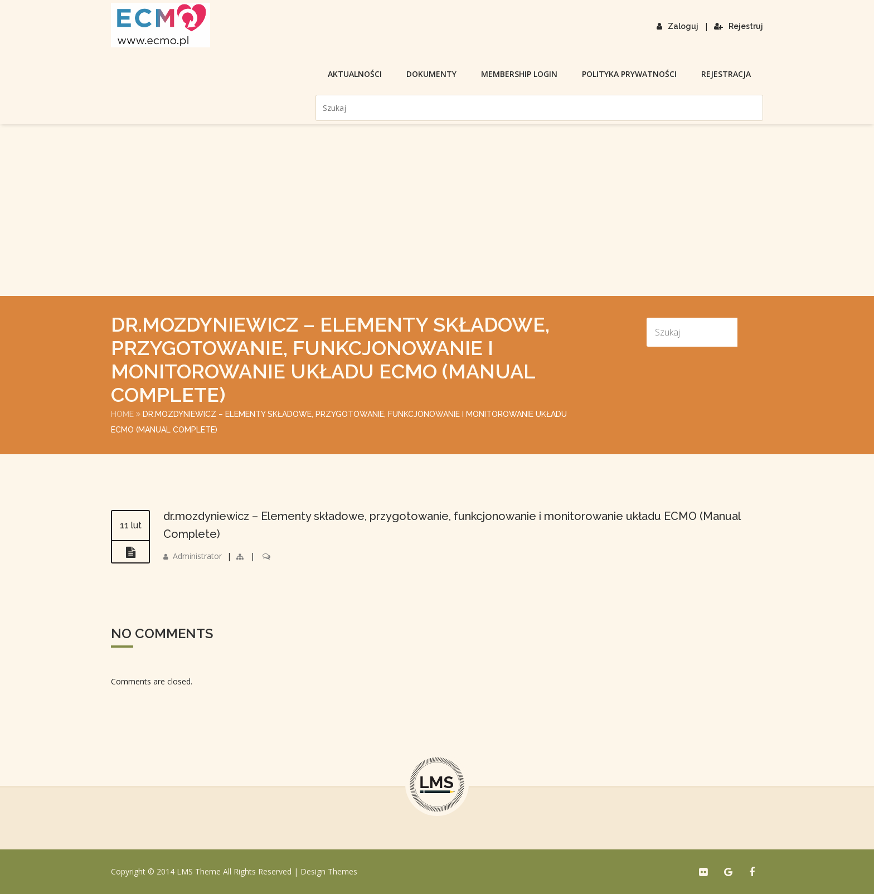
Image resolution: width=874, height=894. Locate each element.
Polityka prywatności (629, 74)
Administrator (197, 556)
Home (122, 414)
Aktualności (355, 74)
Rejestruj (738, 26)
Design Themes (328, 871)
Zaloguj (677, 26)
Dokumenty (431, 74)
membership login (519, 74)
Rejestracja (726, 74)
